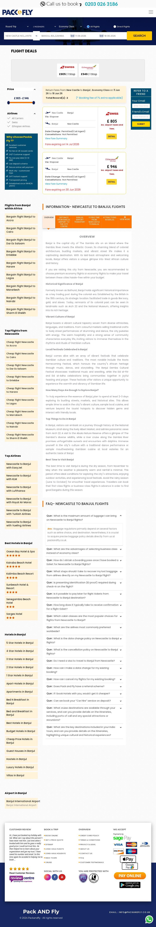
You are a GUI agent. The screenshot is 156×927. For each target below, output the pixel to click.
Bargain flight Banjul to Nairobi (20, 299)
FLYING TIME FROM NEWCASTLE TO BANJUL (94, 220)
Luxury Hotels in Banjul (20, 767)
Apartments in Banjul (19, 691)
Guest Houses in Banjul (20, 751)
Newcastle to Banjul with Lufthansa (18, 488)
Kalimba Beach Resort (20, 575)
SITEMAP (49, 844)
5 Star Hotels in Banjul (19, 643)
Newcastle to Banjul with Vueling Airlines (18, 523)
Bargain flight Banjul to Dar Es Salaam (20, 241)
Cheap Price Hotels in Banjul (19, 740)
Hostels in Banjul (16, 759)
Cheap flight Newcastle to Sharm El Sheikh (20, 436)
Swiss (15, 122)
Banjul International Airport (25, 803)
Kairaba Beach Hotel (19, 564)
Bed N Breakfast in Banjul (17, 701)
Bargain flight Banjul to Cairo (20, 230)
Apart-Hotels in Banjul (20, 683)
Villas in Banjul (15, 775)
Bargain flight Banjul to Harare (20, 264)
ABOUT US (84, 849)
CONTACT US (86, 853)
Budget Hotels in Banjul (20, 731)
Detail (111, 136)
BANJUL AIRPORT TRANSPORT (79, 219)
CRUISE (48, 862)
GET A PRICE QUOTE (54, 840)
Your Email (138, 101)
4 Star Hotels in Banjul (20, 651)
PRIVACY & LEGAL (88, 844)
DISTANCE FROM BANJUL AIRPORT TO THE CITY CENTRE (64, 222)
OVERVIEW (49, 217)
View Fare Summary (56, 138)
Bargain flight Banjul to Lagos (20, 276)
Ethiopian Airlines (21, 126)
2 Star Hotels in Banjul (19, 667)
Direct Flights (123, 26)
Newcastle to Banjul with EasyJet (18, 465)
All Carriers (17, 118)
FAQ (82, 858)
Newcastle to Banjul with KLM (18, 477)
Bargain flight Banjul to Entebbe (20, 253)
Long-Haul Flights (54, 849)
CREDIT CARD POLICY (89, 835)
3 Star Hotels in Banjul (19, 659)
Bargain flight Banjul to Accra (20, 218)
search (139, 36)
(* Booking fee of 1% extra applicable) (99, 98)
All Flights (95, 26)
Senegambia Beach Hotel (18, 603)
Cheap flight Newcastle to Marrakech (20, 413)
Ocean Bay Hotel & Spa (20, 553)
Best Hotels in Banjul (18, 723)
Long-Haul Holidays (55, 853)
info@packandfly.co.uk (134, 912)
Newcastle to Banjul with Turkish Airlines (18, 512)
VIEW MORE (125, 218)
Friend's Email (140, 112)
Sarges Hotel (14, 615)
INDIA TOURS (51, 858)
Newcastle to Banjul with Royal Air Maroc (18, 500)
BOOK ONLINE (51, 835)
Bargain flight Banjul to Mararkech (20, 287)
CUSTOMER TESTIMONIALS (92, 862)
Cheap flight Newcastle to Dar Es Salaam (20, 367)
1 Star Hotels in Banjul (19, 675)
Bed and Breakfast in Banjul (19, 713)
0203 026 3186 (101, 4)
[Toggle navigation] (151, 12)
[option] (67, 70)
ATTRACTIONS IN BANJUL (109, 218)
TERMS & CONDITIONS (90, 840)
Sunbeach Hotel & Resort (17, 588)
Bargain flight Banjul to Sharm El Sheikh (20, 311)
